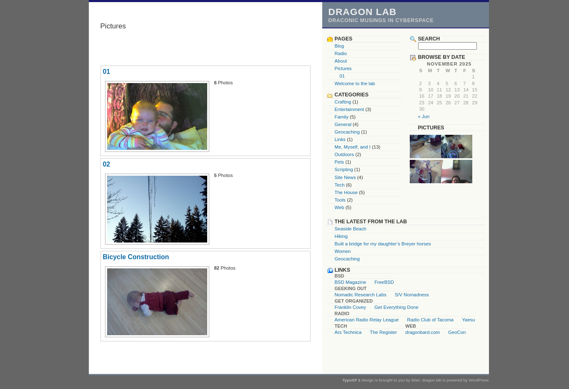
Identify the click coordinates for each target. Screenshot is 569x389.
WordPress (479, 380)
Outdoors (344, 154)
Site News (345, 177)
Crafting (343, 101)
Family (341, 116)
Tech (340, 184)
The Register (383, 332)
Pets (339, 161)
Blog (339, 45)
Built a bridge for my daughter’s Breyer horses (383, 243)
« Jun (424, 116)
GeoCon (457, 332)
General (343, 124)
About (341, 60)
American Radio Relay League (367, 319)
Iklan (415, 380)
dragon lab (362, 11)
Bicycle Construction (136, 256)
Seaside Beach (350, 228)
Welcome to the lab (355, 83)
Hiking (341, 236)
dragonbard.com (422, 332)
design (368, 380)
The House (346, 192)
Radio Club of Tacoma (430, 319)
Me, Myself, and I (353, 146)
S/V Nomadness (412, 294)
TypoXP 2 (351, 380)
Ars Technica (348, 332)
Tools (340, 199)
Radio (341, 53)
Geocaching (347, 131)
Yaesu (468, 319)
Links (340, 139)
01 (106, 71)
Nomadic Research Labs (360, 294)
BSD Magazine (350, 282)
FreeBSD (384, 282)
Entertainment (349, 109)
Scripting (344, 169)
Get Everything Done (396, 307)
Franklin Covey (350, 307)
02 (106, 164)
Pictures (343, 68)
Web (339, 207)
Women (343, 251)
